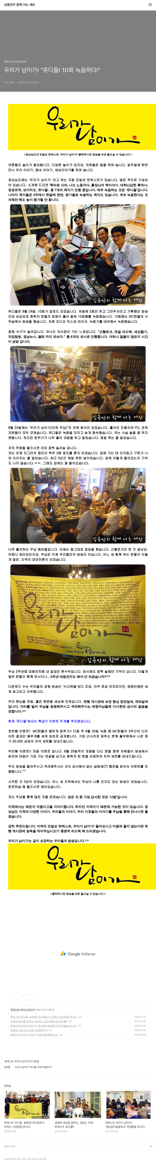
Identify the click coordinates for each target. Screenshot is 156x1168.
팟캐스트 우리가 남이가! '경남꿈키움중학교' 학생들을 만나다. (43, 1025)
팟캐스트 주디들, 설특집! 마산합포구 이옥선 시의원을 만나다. (43, 1016)
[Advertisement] (78, 953)
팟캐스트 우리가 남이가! (23, 1009)
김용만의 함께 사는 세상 (19, 5)
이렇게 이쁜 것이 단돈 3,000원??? (29, 1030)
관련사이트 (9, 1146)
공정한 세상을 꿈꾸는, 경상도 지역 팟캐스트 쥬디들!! (39, 1021)
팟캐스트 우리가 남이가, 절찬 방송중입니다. (34, 1034)
